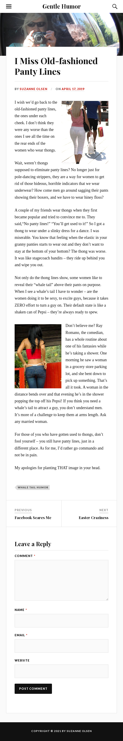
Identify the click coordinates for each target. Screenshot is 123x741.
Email (21, 635)
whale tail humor (33, 487)
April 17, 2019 (73, 89)
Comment (25, 556)
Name (21, 610)
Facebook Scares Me (33, 517)
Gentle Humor (61, 6)
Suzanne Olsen (33, 89)
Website (22, 660)
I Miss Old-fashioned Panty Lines (56, 66)
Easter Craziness (93, 517)
